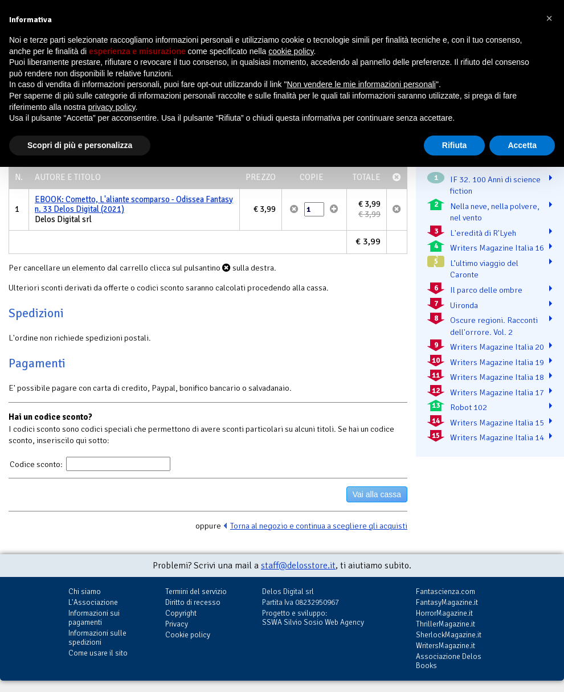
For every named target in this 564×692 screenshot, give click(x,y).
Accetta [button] (522, 145)
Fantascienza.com (445, 591)
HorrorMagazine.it (444, 613)
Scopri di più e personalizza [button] (79, 145)
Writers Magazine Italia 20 (497, 347)
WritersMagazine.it (445, 645)
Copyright (181, 613)
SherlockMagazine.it (448, 635)
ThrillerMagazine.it (445, 624)
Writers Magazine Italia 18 (497, 377)
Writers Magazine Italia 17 (497, 392)
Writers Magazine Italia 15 (497, 422)
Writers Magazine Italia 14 (497, 437)
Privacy (176, 624)
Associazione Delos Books (448, 661)
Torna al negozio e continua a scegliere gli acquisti (318, 526)
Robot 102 (468, 407)
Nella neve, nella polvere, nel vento (495, 212)
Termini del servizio (196, 591)
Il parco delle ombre (486, 290)
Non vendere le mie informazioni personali (361, 84)
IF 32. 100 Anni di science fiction (495, 185)
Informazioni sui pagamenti (94, 617)
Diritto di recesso (192, 602)
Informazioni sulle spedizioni (97, 637)
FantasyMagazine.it (447, 602)
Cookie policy (187, 635)
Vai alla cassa (377, 494)
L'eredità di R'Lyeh (483, 233)
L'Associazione (93, 602)
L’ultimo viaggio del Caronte (484, 269)
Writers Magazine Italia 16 (497, 248)
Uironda (464, 305)
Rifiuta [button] (454, 145)
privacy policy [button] (112, 107)
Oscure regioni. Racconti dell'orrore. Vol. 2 (494, 326)
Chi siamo (84, 591)
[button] (549, 18)
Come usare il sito (98, 653)
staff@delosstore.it (298, 565)
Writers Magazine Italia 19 (497, 362)
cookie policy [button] (290, 51)
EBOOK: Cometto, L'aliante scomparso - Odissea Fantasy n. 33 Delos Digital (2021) (134, 204)
